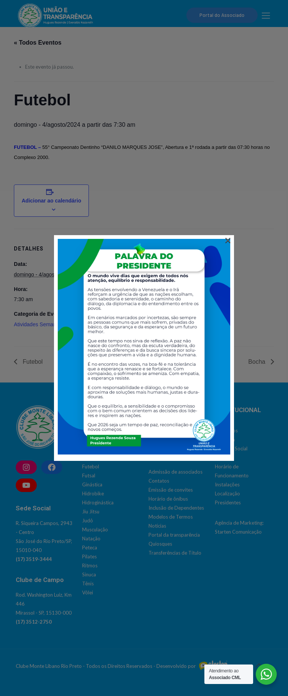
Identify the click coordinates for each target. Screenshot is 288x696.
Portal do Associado (222, 15)
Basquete (92, 431)
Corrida (90, 449)
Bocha (257, 361)
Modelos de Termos (170, 517)
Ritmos (90, 565)
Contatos (158, 481)
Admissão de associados (175, 472)
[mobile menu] (266, 15)
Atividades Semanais (38, 324)
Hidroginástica (98, 503)
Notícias (157, 526)
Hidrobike (93, 493)
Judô (87, 521)
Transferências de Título (174, 553)
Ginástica (92, 485)
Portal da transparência (174, 535)
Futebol (32, 361)
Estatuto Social (231, 449)
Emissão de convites (170, 490)
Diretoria (225, 439)
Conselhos (226, 431)
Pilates (89, 557)
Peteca (89, 547)
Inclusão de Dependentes (176, 508)
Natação (91, 539)
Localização (227, 493)
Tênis (88, 583)
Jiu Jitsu (90, 511)
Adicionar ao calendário (51, 201)
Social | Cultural (165, 431)
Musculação (95, 529)
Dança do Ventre (100, 457)
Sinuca (89, 575)
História (223, 457)
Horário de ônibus (168, 499)
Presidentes (228, 503)
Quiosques (160, 544)
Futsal (88, 475)
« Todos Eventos (38, 42)
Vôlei (87, 593)
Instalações (227, 485)
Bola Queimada (99, 439)
